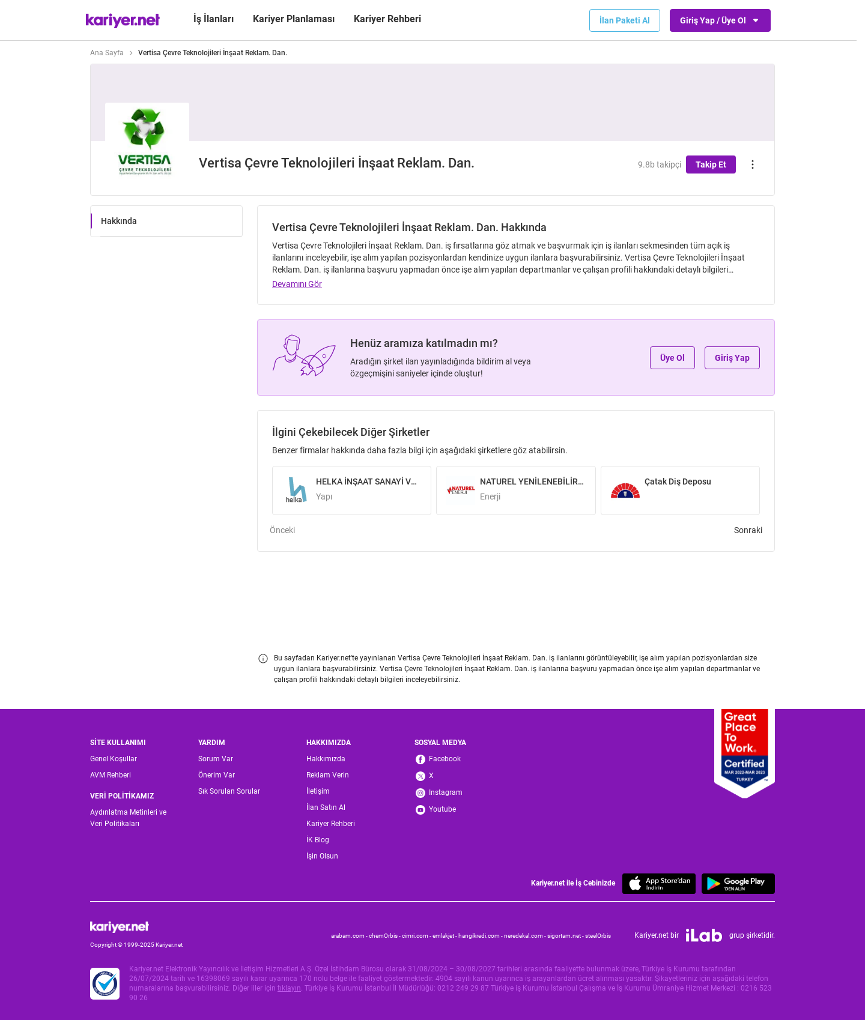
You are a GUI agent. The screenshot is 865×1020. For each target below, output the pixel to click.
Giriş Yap (732, 358)
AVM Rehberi (110, 775)
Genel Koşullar (113, 759)
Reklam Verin (327, 775)
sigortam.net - (566, 936)
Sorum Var (215, 759)
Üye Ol (672, 358)
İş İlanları (213, 19)
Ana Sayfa (107, 53)
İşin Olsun (322, 856)
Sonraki (748, 530)
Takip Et (711, 164)
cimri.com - (417, 936)
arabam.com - (350, 936)
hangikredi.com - (481, 936)
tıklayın (289, 988)
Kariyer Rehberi (330, 823)
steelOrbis (598, 936)
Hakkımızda (325, 759)
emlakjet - (445, 936)
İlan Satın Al (325, 807)
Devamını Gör (297, 284)
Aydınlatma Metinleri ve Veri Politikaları (128, 818)
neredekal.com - (525, 936)
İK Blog (317, 840)
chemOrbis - (385, 936)
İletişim (318, 791)
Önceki (282, 530)
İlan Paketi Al (624, 20)
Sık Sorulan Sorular (229, 791)
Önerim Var (216, 775)
